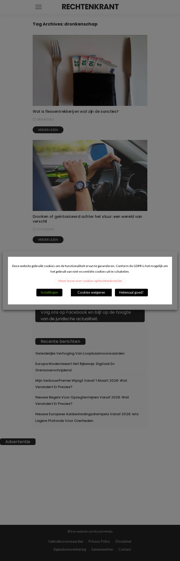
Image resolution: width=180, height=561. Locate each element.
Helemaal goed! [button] (131, 292)
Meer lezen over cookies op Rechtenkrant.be (90, 281)
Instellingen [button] (49, 292)
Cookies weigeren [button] (91, 292)
